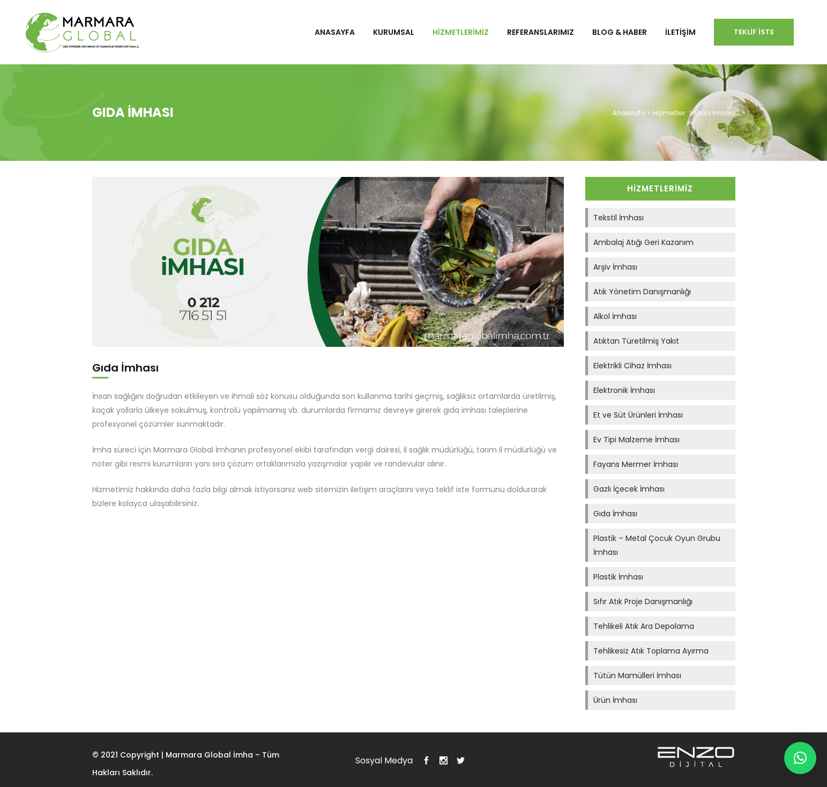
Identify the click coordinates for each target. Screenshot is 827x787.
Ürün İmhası (615, 700)
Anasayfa (628, 113)
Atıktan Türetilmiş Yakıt (636, 341)
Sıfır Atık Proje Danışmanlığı (642, 601)
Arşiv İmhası (615, 267)
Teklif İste (754, 32)
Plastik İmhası (618, 576)
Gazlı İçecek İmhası (629, 489)
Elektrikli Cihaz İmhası (632, 365)
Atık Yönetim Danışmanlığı (642, 291)
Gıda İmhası (615, 513)
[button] (800, 758)
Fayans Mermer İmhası (635, 464)
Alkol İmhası (615, 316)
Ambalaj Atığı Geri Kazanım (643, 242)
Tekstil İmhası (618, 217)
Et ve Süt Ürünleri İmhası (638, 415)
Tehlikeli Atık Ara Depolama (643, 626)
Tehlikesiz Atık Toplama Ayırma (651, 650)
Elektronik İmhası (624, 390)
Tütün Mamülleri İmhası (637, 675)
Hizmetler (669, 113)
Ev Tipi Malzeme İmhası (636, 439)
